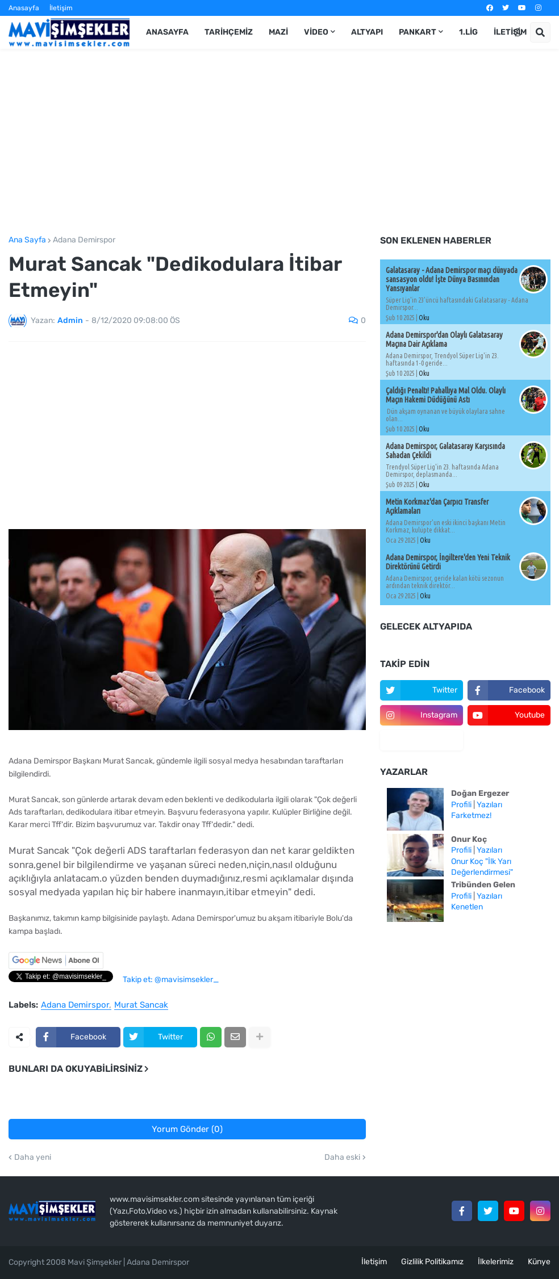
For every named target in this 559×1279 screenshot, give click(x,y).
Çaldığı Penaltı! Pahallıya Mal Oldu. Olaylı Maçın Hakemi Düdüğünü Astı (446, 395)
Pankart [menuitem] (417, 32)
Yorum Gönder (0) (187, 1129)
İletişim (61, 8)
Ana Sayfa (27, 240)
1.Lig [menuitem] (468, 32)
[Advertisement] (279, 142)
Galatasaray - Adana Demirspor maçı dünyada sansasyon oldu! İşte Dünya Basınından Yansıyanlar (452, 279)
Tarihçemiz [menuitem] (229, 32)
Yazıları (489, 805)
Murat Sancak (141, 1005)
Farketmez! (471, 815)
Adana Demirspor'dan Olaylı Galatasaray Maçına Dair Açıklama (444, 339)
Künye (539, 1262)
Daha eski (342, 1157)
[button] (517, 32)
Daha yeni (32, 1157)
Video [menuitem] (316, 32)
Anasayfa (24, 8)
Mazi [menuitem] (278, 32)
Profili (461, 805)
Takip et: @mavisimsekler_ (171, 979)
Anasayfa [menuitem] (167, 32)
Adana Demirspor (84, 240)
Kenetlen (467, 907)
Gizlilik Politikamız (432, 1262)
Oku (424, 317)
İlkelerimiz (496, 1262)
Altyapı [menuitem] (367, 32)
